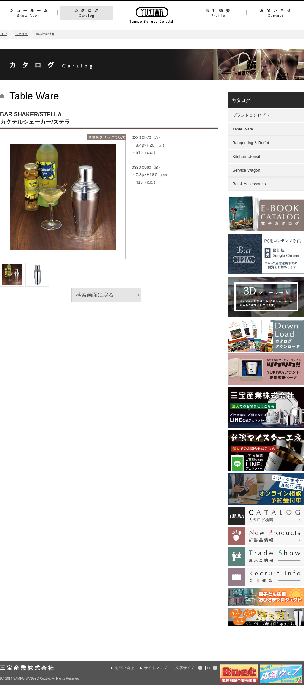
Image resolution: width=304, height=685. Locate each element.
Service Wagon (246, 170)
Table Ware (242, 129)
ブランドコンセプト (250, 115)
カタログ (86, 13)
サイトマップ (155, 668)
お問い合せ (275, 13)
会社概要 (217, 13)
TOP (3, 34)
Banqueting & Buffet (250, 142)
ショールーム (29, 13)
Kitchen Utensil (246, 156)
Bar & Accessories (249, 183)
